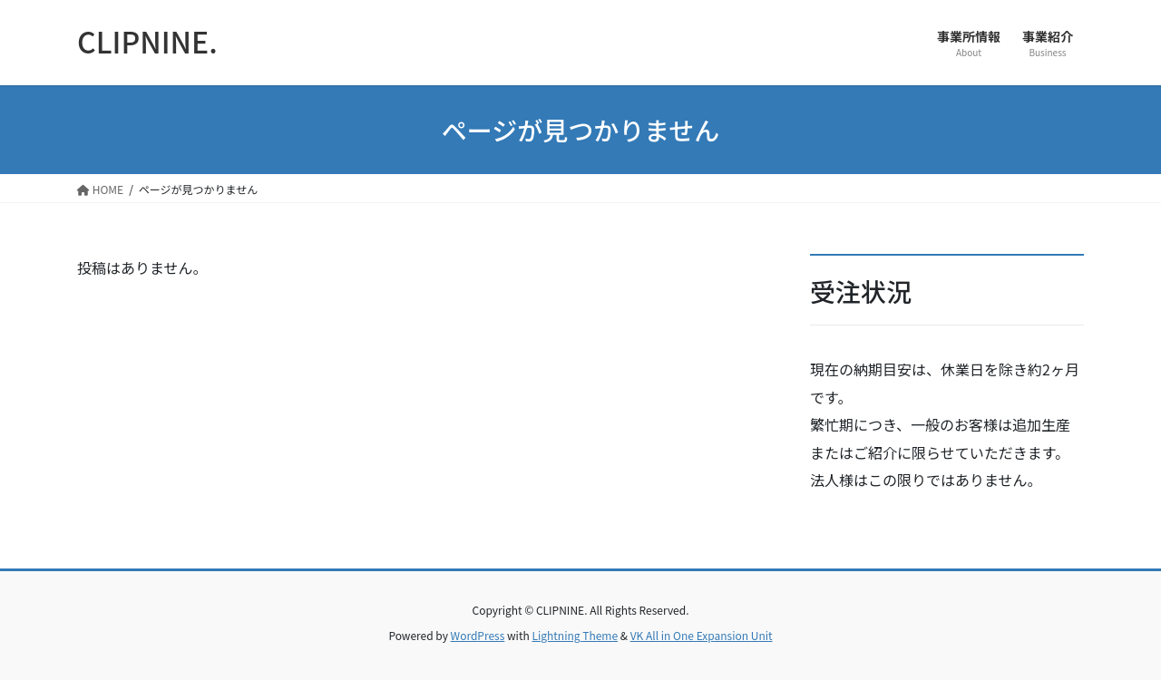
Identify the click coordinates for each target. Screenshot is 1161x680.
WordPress (478, 635)
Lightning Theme (575, 635)
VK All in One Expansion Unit (701, 635)
